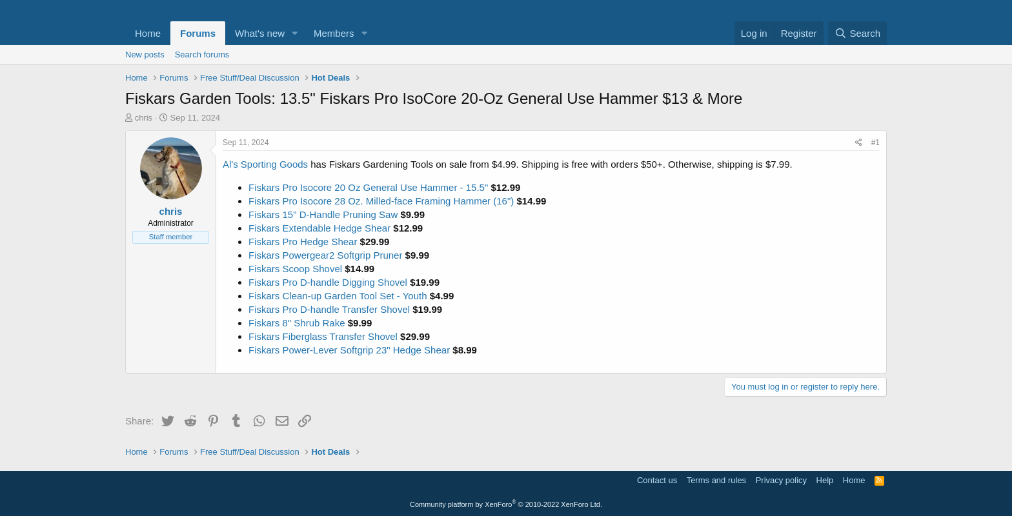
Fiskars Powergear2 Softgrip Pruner (325, 255)
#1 (875, 142)
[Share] (859, 142)
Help (825, 480)
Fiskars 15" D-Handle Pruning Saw (323, 214)
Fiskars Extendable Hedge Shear (319, 228)
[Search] (857, 33)
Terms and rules (716, 480)
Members (334, 33)
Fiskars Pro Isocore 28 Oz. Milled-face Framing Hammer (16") (381, 200)
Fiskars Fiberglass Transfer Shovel (323, 336)
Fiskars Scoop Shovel (295, 268)
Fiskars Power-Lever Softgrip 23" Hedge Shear (349, 349)
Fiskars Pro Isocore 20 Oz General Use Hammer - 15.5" (368, 187)
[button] (295, 33)
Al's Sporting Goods (265, 164)
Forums (198, 33)
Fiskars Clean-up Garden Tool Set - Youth (337, 295)
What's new (260, 33)
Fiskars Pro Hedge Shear (302, 241)
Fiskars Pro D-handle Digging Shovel (327, 282)
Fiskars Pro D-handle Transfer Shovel (329, 309)
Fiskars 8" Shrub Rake (296, 322)
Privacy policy (781, 480)
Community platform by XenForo (506, 504)
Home (148, 33)
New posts (145, 54)
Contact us (657, 480)
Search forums (202, 54)
